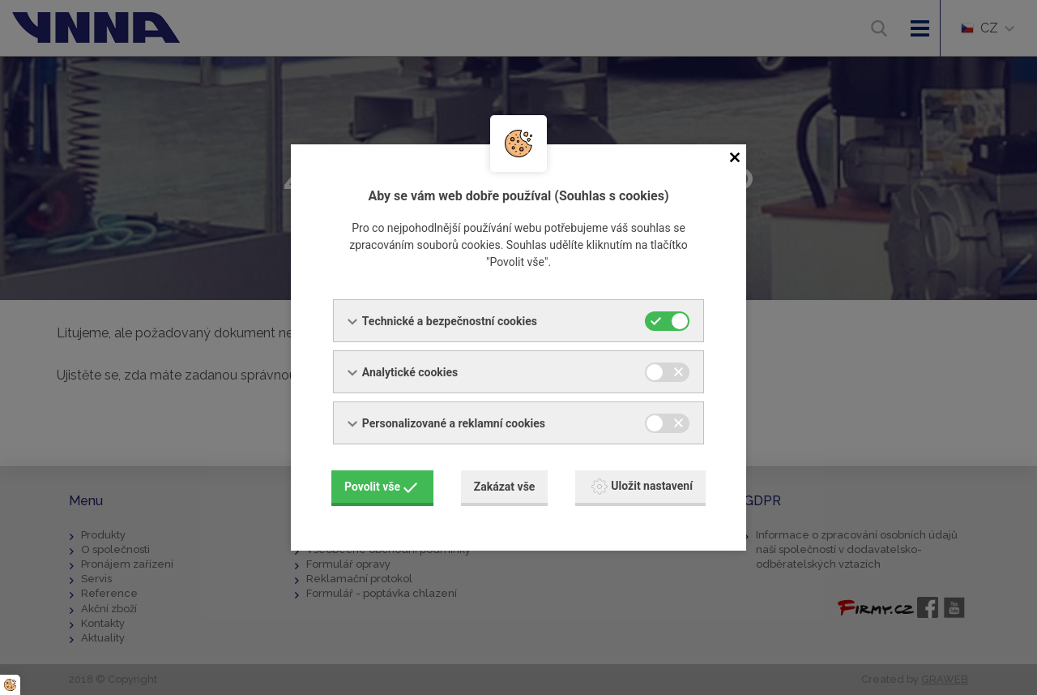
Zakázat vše (505, 486)
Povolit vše (380, 486)
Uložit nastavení (642, 486)
